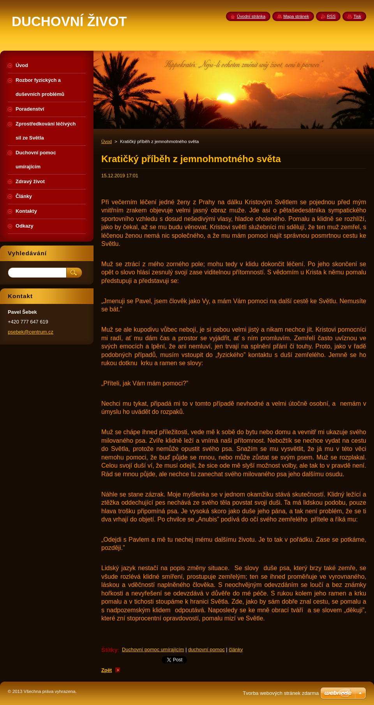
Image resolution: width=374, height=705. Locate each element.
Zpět (106, 670)
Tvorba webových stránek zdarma (281, 693)
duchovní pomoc (206, 649)
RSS (331, 16)
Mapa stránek (296, 16)
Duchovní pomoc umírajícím (153, 649)
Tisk (357, 16)
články (236, 649)
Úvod (106, 141)
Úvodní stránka (251, 16)
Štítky (109, 650)
